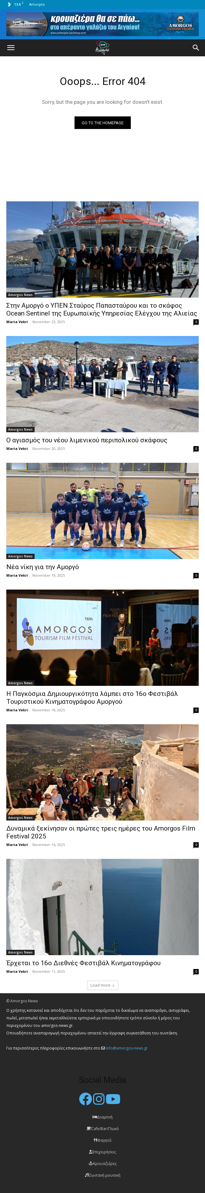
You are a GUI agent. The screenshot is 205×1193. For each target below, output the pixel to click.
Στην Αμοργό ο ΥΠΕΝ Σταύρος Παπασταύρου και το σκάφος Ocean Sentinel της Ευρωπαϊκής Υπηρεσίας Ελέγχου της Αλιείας (101, 309)
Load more (103, 985)
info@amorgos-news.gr (127, 1048)
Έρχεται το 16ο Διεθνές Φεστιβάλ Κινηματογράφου (83, 963)
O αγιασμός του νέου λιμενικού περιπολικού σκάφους (86, 440)
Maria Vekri (17, 321)
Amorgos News (20, 295)
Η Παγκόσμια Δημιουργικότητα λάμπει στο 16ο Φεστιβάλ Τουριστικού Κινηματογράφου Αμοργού (92, 697)
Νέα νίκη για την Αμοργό (42, 567)
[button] (11, 47)
